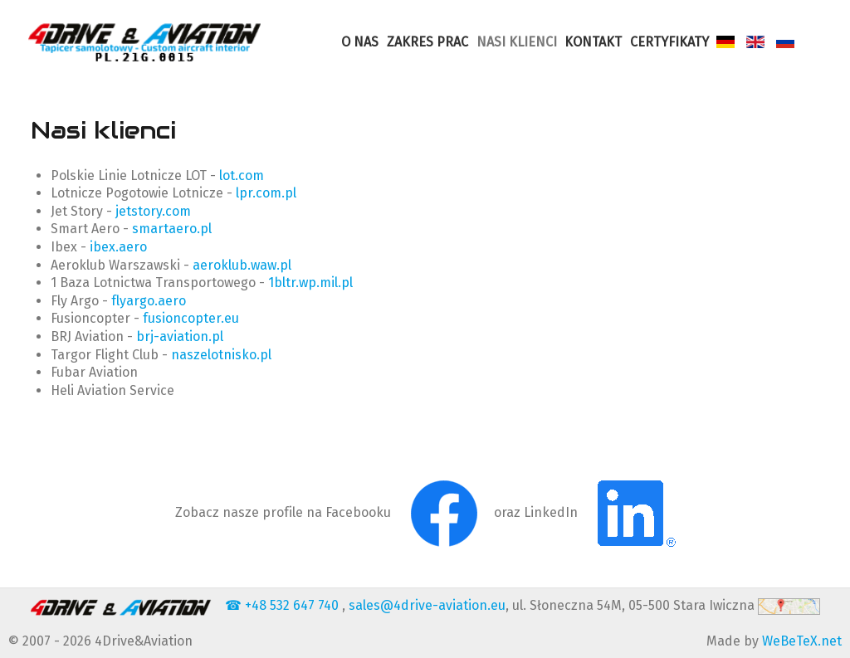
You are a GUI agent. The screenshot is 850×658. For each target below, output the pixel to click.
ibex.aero (118, 247)
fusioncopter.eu (191, 318)
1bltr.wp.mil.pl (310, 282)
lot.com (241, 175)
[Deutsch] (728, 41)
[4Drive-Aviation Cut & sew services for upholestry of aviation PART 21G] (144, 42)
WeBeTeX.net (802, 641)
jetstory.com (153, 211)
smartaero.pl (172, 228)
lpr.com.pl (266, 193)
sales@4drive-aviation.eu (427, 605)
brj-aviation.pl (179, 336)
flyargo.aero (148, 301)
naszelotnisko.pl (221, 355)
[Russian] (787, 41)
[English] (757, 41)
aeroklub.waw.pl (242, 265)
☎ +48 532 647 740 (283, 605)
